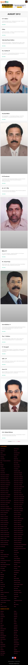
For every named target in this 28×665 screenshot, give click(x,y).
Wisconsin (16, 653)
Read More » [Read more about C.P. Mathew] (4, 24)
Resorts (2, 590)
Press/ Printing (16, 586)
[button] (26, 1)
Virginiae (15, 649)
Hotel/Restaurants (17, 562)
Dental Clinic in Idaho (4, 488)
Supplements (16, 596)
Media (15, 576)
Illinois (2, 621)
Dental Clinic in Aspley (4, 478)
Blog (1, 462)
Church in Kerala (17, 466)
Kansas (15, 623)
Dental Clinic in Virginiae (5, 506)
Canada (2, 466)
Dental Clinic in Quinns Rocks (6, 500)
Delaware (15, 616)
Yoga (15, 606)
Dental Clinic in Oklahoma (5, 496)
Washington (3, 651)
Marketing (2, 574)
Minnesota (2, 630)
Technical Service (4, 598)
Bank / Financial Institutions (5, 460)
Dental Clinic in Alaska (18, 474)
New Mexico (3, 637)
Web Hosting (16, 604)
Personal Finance (17, 582)
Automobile (3, 458)
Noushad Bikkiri (6, 113)
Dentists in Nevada (4, 526)
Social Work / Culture (17, 592)
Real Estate (16, 588)
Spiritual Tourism (4, 596)
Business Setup (16, 464)
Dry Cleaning (3, 546)
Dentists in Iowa (3, 514)
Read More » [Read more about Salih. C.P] (4, 364)
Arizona (2, 613)
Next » (19, 441)
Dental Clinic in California (5, 480)
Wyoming (2, 654)
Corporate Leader (17, 470)
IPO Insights (3, 568)
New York (15, 637)
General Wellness (17, 558)
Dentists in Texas (4, 538)
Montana (15, 632)
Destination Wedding (17, 542)
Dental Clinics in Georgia (18, 510)
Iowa (1, 623)
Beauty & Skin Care (17, 460)
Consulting (2, 470)
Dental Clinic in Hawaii (4, 486)
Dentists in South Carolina (18, 534)
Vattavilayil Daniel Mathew (8, 40)
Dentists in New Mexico (18, 528)
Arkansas (15, 613)
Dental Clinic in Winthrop (5, 510)
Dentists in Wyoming (4, 542)
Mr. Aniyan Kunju (6, 261)
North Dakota (16, 639)
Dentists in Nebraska (17, 524)
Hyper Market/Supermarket (5, 564)
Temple (15, 598)
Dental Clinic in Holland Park (19, 486)
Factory (2, 552)
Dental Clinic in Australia (18, 478)
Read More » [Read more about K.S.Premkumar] (4, 183)
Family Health (16, 552)
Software (2, 594)
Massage (2, 576)
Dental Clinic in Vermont (18, 504)
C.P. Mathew (5, 18)
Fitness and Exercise (4, 556)
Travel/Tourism (3, 602)
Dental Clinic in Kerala (4, 492)
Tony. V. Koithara (6, 336)
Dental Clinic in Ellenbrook (5, 484)
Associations (16, 454)
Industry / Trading (17, 566)
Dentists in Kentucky (17, 514)
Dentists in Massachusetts (18, 518)
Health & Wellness (17, 560)
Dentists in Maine (17, 516)
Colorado (15, 614)
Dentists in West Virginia (5, 540)
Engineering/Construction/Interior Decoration (20, 549)
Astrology (2, 456)
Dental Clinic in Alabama (5, 474)
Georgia (15, 618)
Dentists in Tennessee (18, 536)
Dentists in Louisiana (4, 516)
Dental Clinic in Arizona (5, 476)
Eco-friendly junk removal (18, 546)
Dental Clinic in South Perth (19, 500)
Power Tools (3, 586)
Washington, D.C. (17, 651)
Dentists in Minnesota (18, 520)
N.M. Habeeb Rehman (7, 432)
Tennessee (16, 646)
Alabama (2, 611)
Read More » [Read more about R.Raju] (4, 35)
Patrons (2, 582)
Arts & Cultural (3, 454)
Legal (1, 572)
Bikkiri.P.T (4, 251)
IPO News (15, 568)
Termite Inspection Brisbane (5, 600)
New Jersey (16, 635)
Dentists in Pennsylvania (18, 532)
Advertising (2, 450)
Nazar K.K (4, 369)
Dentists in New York (4, 530)
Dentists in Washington (18, 538)
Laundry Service (17, 570)
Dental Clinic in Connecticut (5, 482)
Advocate (15, 450)
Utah (15, 647)
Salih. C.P (4, 358)
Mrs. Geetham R (6, 51)
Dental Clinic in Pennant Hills (19, 496)
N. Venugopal (5, 347)
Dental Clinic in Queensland (19, 498)
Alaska (15, 611)
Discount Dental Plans (4, 544)
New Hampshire (3, 635)
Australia (15, 456)
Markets (15, 574)
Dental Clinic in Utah (4, 504)
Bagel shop (16, 458)
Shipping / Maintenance (5, 592)
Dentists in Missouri (17, 522)
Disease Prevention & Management (20, 544)
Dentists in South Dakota (5, 536)
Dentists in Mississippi (4, 522)
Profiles (2, 588)
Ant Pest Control (17, 452)
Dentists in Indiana (17, 512)
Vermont (2, 649)
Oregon (2, 642)
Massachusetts (3, 628)
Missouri (2, 632)
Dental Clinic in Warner (18, 506)
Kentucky (2, 625)
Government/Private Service (5, 560)
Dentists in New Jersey (5, 528)
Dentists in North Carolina (18, 530)
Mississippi (16, 630)
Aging (2, 452)
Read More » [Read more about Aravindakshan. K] (4, 331)
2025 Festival (3, 448)
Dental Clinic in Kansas (5, 490)
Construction (3, 468)
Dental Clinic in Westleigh (18, 508)
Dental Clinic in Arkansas (18, 476)
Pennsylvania (16, 642)
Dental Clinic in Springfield (5, 502)
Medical (2, 578)
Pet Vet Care (3, 584)
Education (2, 550)
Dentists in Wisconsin (18, 540)
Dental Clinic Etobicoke (18, 472)
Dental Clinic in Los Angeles (5, 494)
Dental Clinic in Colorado (18, 480)
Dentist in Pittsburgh (4, 512)
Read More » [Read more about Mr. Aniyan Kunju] (4, 267)
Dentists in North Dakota (5, 532)
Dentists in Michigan (4, 520)
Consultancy (16, 468)
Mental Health (16, 578)
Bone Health (16, 462)
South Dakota (3, 646)
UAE (14, 602)
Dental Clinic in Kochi (17, 492)
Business (2, 464)
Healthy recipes (3, 562)
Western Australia (4, 606)
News (1, 580)
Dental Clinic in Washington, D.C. (6, 508)
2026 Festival (16, 448)
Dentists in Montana (4, 524)
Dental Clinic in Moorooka (18, 494)
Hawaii (2, 620)
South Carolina (16, 644)
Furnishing (2, 558)
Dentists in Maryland (4, 518)
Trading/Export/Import (18, 600)
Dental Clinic (3, 472)
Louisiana (15, 625)
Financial (15, 554)
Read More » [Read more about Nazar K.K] (4, 375)
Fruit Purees (16, 556)
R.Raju (3, 29)
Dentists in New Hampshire (18, 526)
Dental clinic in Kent (17, 490)
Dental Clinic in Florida (18, 484)
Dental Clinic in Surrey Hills (18, 502)
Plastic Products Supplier (18, 584)
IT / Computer (3, 570)
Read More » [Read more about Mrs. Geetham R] (4, 56)
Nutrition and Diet (17, 580)
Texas (2, 647)
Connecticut (3, 616)
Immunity (15, 564)
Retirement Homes (17, 590)
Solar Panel (16, 594)
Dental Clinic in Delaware (18, 482)
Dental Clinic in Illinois (18, 488)
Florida (2, 618)
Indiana (15, 621)
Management (16, 572)
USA (1, 604)
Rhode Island (3, 644)
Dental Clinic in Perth (4, 498)
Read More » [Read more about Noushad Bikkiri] (4, 119)
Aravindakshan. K (6, 324)
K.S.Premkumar (6, 176)
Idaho (15, 620)
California (2, 614)
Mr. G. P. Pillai (5, 188)
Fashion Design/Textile (5, 554)
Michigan (15, 628)
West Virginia (3, 653)
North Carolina (3, 639)
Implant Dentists (3, 566)
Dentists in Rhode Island (5, 534)
